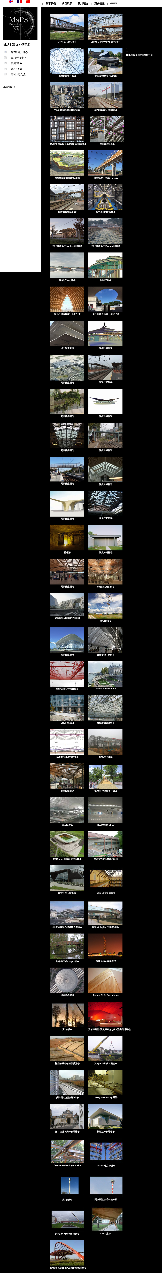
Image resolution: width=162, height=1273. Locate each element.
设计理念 (83, 3)
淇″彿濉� (16, 68)
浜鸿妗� (16, 63)
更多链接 (99, 3)
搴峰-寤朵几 (18, 74)
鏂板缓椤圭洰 (18, 57)
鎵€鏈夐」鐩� (19, 52)
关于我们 (50, 3)
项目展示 (67, 3)
